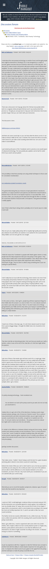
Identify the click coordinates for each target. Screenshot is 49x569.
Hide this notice (38, 19)
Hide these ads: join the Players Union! (24, 28)
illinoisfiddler (6, 222)
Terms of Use (10, 555)
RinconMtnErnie (7, 165)
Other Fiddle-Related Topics (13, 32)
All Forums (7, 30)
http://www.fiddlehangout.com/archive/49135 (24, 48)
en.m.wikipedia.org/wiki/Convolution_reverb (14, 183)
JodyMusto (5, 536)
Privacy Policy (19, 555)
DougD (4, 479)
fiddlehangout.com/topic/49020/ (11, 128)
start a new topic (19, 46)
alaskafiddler (6, 387)
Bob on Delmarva (7, 52)
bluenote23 (5, 99)
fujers (4, 292)
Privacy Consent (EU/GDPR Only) (33, 555)
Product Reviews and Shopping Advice (17, 34)
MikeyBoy (5, 315)
